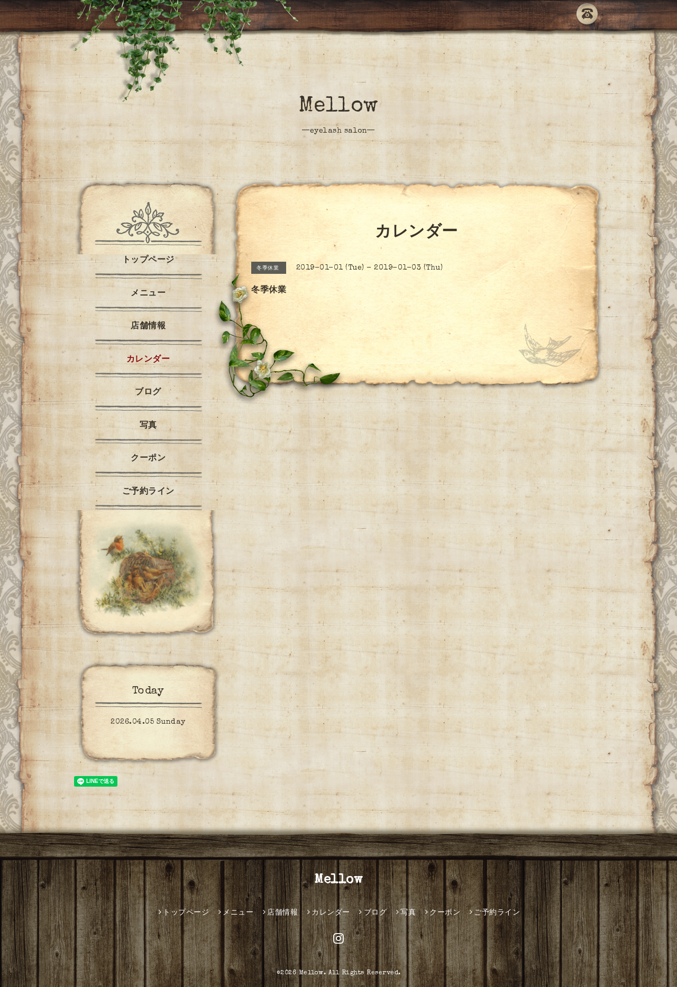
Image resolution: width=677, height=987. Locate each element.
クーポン (148, 459)
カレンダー (148, 360)
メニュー (148, 294)
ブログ (148, 393)
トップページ (148, 260)
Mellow (339, 106)
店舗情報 (148, 326)
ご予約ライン (148, 492)
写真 (148, 426)
